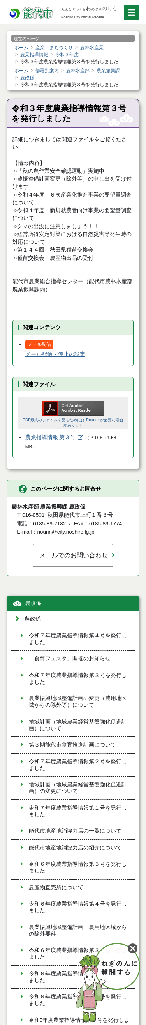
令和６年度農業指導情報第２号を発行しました (78, 977)
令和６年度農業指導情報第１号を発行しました (78, 1000)
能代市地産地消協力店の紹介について (75, 848)
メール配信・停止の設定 (55, 354)
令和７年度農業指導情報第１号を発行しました (78, 811)
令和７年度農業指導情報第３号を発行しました (78, 678)
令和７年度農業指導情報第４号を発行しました (78, 639)
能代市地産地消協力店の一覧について (75, 831)
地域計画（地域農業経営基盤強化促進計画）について (78, 725)
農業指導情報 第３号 (50, 437)
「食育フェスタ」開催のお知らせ (70, 658)
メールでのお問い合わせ (73, 555)
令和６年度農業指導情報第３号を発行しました (78, 953)
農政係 (33, 603)
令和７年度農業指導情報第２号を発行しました (78, 765)
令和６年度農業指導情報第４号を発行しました (78, 907)
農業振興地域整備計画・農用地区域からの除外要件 (78, 930)
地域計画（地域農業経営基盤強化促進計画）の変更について (78, 788)
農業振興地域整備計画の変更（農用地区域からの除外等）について (78, 701)
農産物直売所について (56, 887)
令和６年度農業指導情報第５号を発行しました (78, 867)
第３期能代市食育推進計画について (72, 745)
